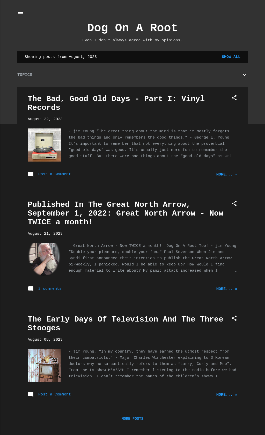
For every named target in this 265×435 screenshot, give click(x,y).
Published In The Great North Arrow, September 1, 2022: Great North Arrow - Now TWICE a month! (125, 213)
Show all (231, 57)
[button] (234, 99)
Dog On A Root (132, 28)
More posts (132, 419)
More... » (226, 174)
